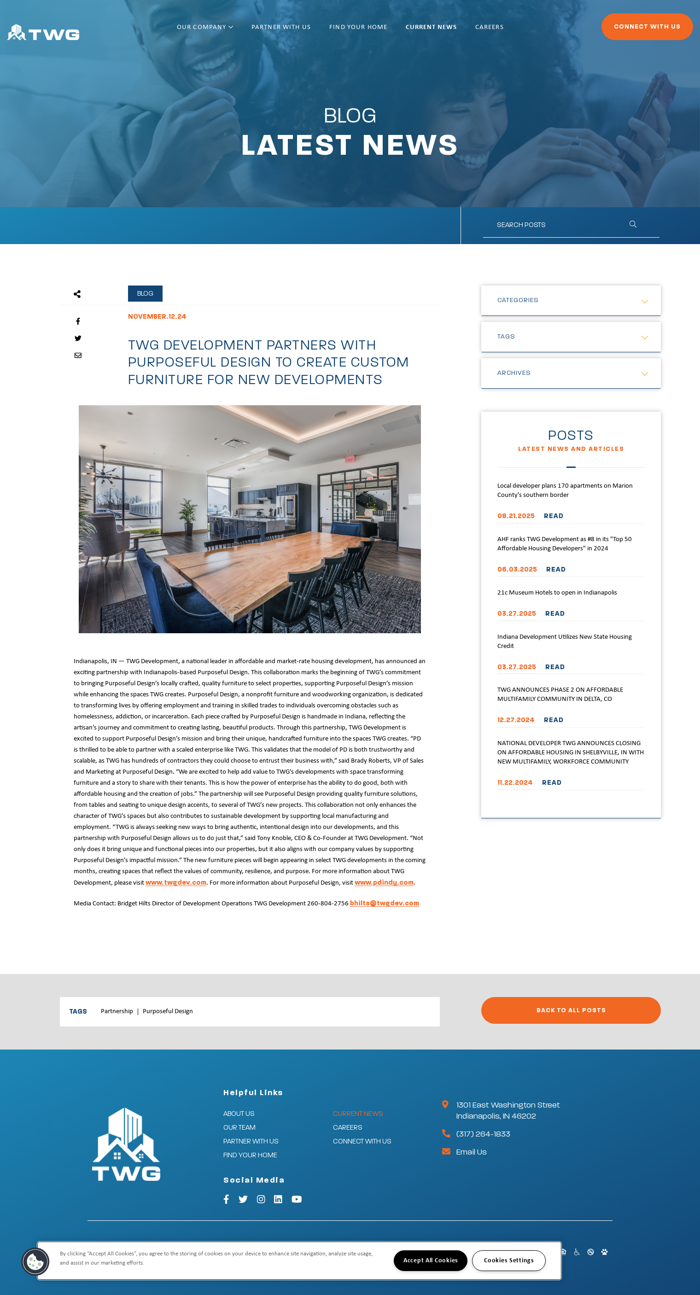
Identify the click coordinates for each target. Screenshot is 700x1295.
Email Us (471, 1152)
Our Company (235, 31)
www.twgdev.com (176, 882)
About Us (239, 1113)
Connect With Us (622, 30)
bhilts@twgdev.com (384, 903)
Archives (514, 373)
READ (554, 516)
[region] (299, 1260)
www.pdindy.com (384, 882)
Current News (461, 31)
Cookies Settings (509, 1260)
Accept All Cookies (430, 1260)
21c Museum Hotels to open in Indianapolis (557, 592)
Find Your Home (388, 31)
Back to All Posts (571, 1010)
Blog (145, 293)
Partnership (117, 1011)
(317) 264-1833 (483, 1134)
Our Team (239, 1127)
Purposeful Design (168, 1011)
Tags (506, 336)
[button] (35, 1262)
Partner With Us (311, 31)
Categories (518, 300)
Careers (519, 31)
